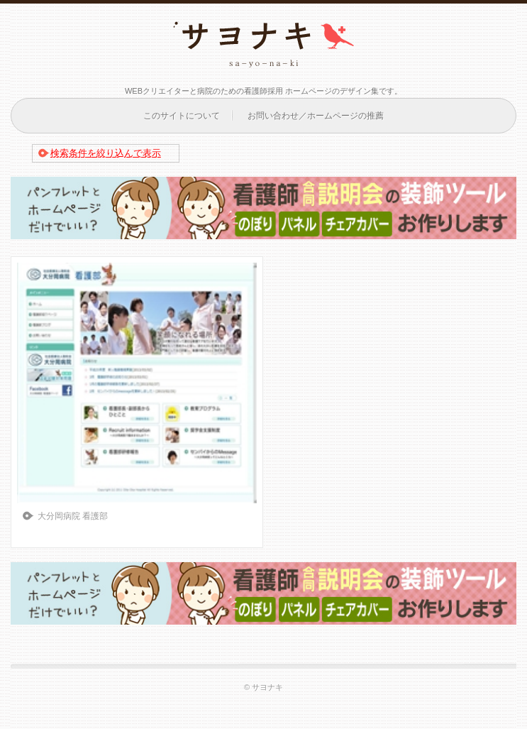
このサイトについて (181, 116)
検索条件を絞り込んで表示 (105, 153)
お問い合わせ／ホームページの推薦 (316, 116)
